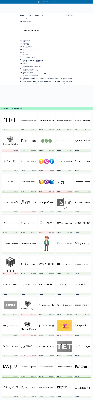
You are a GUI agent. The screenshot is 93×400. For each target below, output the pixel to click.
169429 (41, 355)
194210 (77, 273)
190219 (23, 191)
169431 (5, 294)
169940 (59, 396)
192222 (77, 232)
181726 (23, 355)
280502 (77, 294)
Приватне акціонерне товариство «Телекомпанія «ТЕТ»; (34, 60)
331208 (59, 129)
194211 (77, 376)
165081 (59, 294)
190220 (77, 129)
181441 (23, 396)
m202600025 (6, 129)
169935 (5, 191)
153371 (41, 191)
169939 (5, 335)
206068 (5, 355)
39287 (59, 355)
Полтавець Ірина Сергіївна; (28, 69)
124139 (59, 211)
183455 (41, 211)
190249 (5, 232)
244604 (5, 314)
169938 (77, 150)
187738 (59, 376)
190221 (41, 396)
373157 (23, 129)
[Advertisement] (46, 8)
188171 (59, 232)
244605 (41, 150)
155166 (23, 335)
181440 (5, 396)
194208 (5, 253)
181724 (59, 191)
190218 (77, 355)
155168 (23, 314)
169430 (23, 232)
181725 (23, 211)
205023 (23, 170)
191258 (23, 273)
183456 (77, 335)
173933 (41, 253)
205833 (59, 253)
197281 (41, 376)
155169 (5, 150)
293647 (41, 273)
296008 (59, 150)
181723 (41, 232)
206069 (41, 314)
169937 (77, 314)
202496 (77, 170)
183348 (5, 376)
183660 (41, 335)
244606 (5, 170)
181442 (23, 294)
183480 (23, 150)
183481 (77, 396)
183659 (59, 273)
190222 (77, 253)
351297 (41, 129)
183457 (5, 211)
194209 (59, 170)
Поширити (69, 15)
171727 (77, 211)
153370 (41, 170)
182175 (59, 314)
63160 (5, 273)
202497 (77, 191)
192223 (41, 294)
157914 (59, 335)
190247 (23, 376)
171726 (23, 253)
